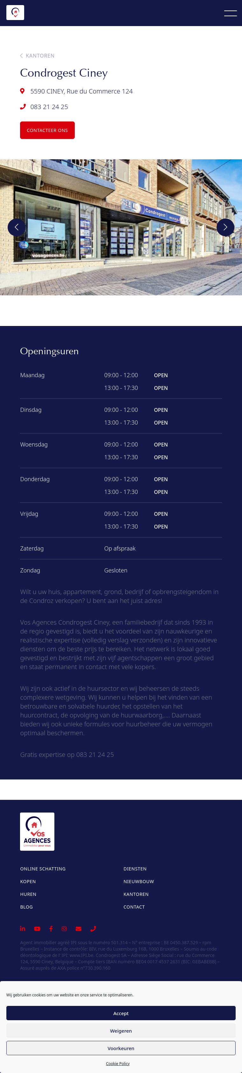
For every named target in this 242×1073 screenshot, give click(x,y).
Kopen (28, 881)
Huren (28, 894)
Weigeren (121, 1031)
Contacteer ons (47, 130)
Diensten (135, 869)
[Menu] (230, 13)
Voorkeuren (120, 1048)
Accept (120, 1013)
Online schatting (43, 869)
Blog (26, 907)
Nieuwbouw (139, 881)
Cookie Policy (117, 1063)
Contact (134, 907)
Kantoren (37, 55)
